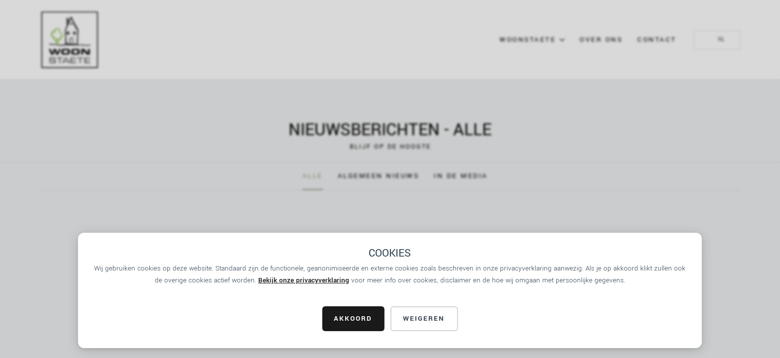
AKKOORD (353, 318)
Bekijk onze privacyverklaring (303, 280)
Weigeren (424, 318)
